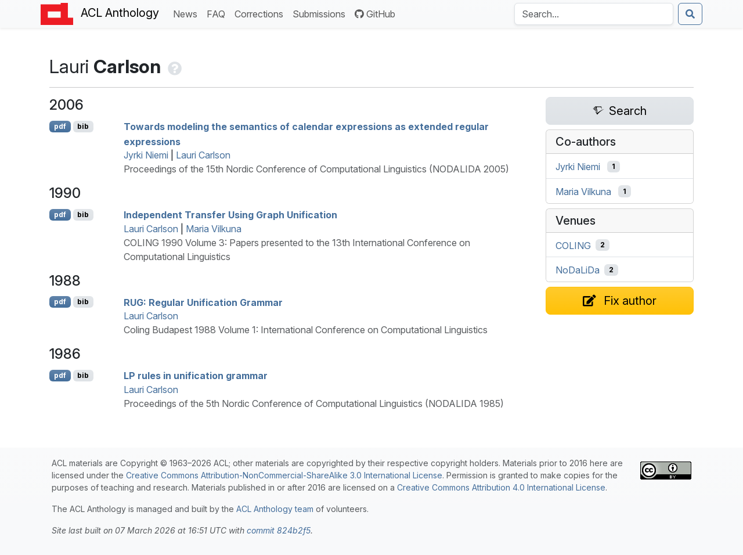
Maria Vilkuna (213, 229)
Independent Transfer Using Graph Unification (230, 215)
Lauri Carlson (203, 155)
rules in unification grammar (196, 375)
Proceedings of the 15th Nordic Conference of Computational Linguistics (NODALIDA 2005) (316, 169)
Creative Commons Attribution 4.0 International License (501, 487)
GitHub (375, 14)
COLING (573, 245)
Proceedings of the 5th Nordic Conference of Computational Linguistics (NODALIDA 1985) (314, 403)
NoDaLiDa (578, 270)
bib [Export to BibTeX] (83, 126)
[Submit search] (690, 14)
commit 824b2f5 (279, 530)
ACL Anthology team (274, 509)
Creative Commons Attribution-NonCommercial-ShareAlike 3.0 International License (284, 475)
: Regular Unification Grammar (203, 302)
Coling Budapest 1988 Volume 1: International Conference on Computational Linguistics (306, 330)
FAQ (218, 13)
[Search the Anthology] (593, 14)
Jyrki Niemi (146, 155)
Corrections (261, 13)
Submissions (321, 13)
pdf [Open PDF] (60, 126)
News (187, 13)
